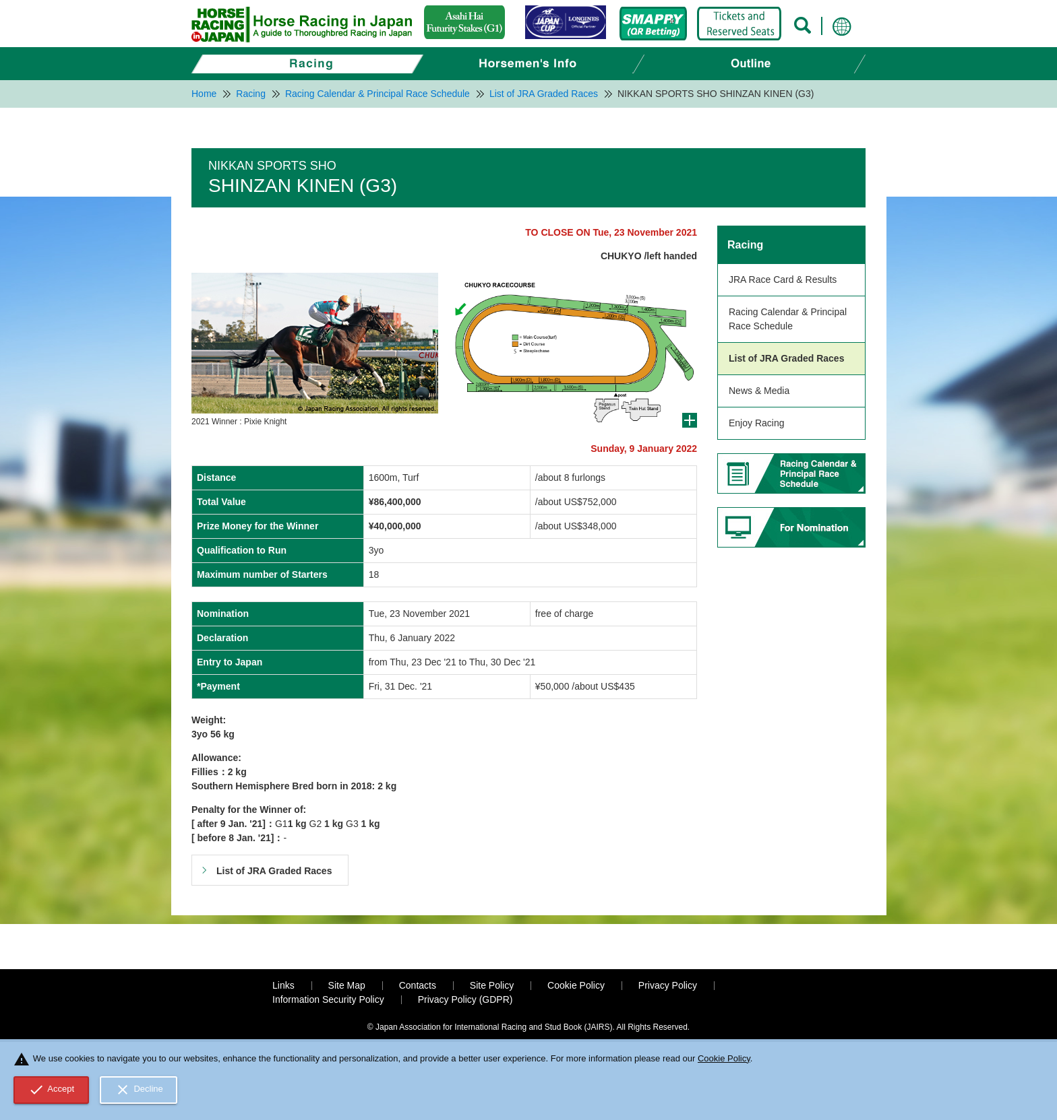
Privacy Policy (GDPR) (465, 999)
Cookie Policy (576, 985)
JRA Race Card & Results (783, 279)
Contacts (417, 985)
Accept (51, 1090)
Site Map (346, 985)
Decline (139, 1090)
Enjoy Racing (757, 423)
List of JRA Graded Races (786, 358)
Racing (745, 245)
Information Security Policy (328, 999)
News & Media (759, 390)
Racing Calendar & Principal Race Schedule (788, 318)
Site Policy (492, 985)
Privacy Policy (667, 985)
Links (283, 985)
